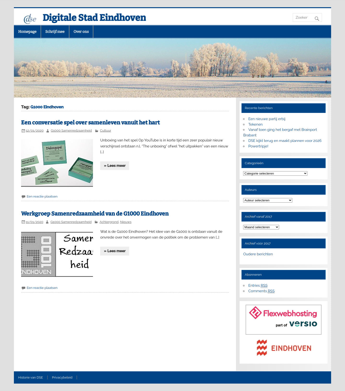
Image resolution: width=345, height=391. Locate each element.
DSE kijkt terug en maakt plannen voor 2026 (285, 141)
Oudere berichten (258, 254)
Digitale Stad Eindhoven (94, 17)
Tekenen (255, 124)
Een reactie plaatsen (42, 196)
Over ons (81, 31)
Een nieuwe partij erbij (267, 119)
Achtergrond (109, 222)
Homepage (27, 31)
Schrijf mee (54, 31)
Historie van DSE (30, 377)
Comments (261, 291)
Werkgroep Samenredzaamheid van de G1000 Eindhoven (95, 213)
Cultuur (105, 130)
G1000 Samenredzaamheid (71, 130)
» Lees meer (115, 165)
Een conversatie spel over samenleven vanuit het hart (90, 122)
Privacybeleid (62, 377)
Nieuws (125, 222)
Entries (258, 285)
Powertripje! (258, 146)
